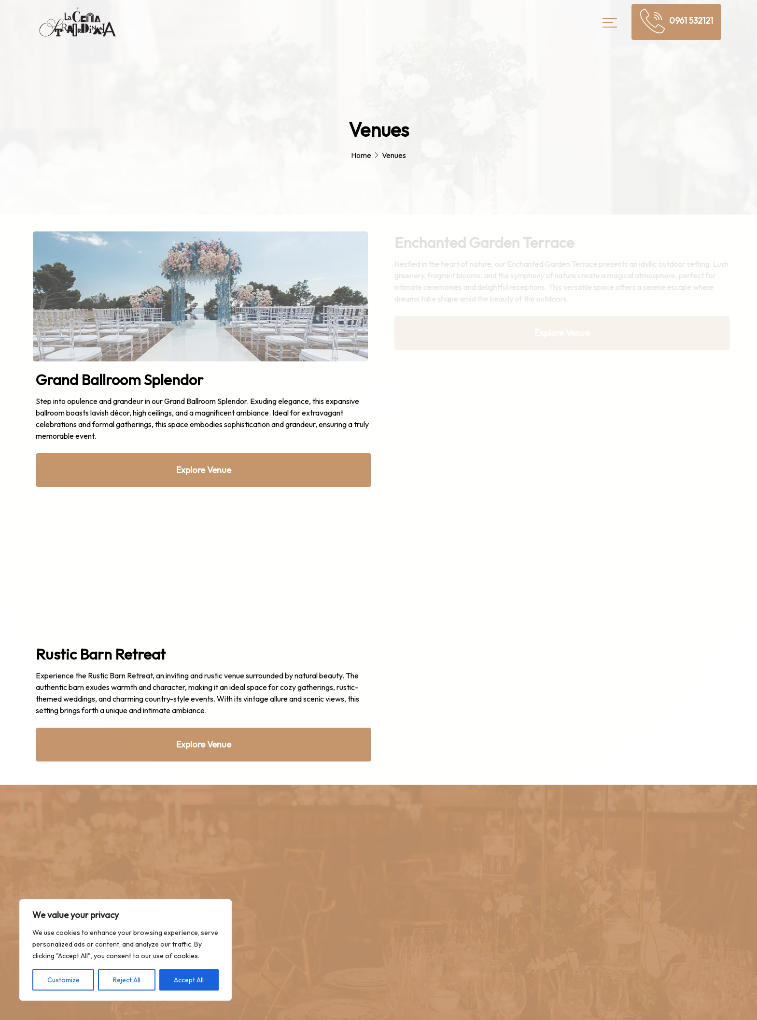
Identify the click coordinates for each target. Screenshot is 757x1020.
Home (361, 155)
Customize (63, 980)
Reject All (126, 980)
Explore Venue (203, 469)
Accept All (189, 980)
